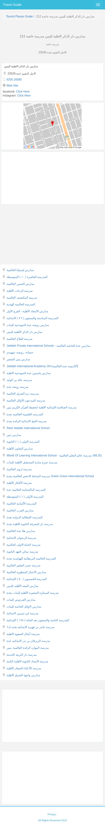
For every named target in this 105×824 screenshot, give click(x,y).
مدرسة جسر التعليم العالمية (23, 565)
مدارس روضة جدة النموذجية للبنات (28, 325)
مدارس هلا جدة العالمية (21, 530)
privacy (52, 814)
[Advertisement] (52, 178)
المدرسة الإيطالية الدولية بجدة (24, 517)
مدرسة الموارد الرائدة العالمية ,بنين (28, 647)
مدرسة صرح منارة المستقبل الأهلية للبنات (32, 462)
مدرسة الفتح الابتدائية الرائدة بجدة (27, 421)
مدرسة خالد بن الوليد (19, 380)
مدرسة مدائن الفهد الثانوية (22, 551)
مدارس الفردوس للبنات (21, 599)
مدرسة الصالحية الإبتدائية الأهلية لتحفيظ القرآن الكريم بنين (41, 407)
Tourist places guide (19, 16)
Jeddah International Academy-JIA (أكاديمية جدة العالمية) (42, 366)
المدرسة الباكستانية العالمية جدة (26, 489)
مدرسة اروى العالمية (19, 469)
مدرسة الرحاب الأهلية (20, 290)
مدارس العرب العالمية (20, 510)
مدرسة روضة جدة (18, 386)
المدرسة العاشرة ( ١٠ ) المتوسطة (27, 276)
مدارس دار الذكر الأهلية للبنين (24, 331)
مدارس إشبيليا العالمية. (21, 270)
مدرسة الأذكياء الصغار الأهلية (24, 668)
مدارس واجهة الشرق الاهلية (23, 675)
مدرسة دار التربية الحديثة (22, 654)
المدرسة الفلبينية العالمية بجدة (25, 414)
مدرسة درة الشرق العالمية (23, 393)
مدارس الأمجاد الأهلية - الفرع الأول (27, 311)
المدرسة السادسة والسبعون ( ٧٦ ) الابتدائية (32, 318)
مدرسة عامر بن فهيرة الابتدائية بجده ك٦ (30, 627)
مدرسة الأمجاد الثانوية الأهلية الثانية (27, 661)
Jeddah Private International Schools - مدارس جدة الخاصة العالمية (48, 345)
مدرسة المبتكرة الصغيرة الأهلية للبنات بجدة (32, 592)
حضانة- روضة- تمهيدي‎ (20, 352)
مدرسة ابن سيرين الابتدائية (22, 613)
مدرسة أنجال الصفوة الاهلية (23, 634)
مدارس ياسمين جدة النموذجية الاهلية (29, 373)
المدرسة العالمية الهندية (21, 304)
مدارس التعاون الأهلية (20, 448)
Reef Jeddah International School (28, 428)
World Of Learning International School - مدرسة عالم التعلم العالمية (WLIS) (54, 455)
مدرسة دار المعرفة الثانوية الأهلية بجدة (30, 524)
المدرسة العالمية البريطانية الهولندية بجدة (31, 558)
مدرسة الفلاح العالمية (20, 338)
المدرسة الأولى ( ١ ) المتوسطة (25, 496)
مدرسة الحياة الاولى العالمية (23, 544)
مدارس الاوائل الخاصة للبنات (24, 606)
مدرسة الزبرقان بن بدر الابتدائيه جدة (28, 640)
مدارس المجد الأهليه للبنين (22, 585)
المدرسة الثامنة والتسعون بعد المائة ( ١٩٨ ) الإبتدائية (38, 620)
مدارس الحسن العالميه (20, 283)
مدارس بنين (14, 434)
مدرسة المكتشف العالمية (22, 297)
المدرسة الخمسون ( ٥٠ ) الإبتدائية (27, 579)
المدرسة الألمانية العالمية (22, 503)
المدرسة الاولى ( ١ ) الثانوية (23, 441)
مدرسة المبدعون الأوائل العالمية (26, 400)
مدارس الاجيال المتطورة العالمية (26, 572)
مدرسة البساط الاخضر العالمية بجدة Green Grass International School (50, 476)
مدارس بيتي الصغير (18, 359)
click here (23, 91)
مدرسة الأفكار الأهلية (19, 482)
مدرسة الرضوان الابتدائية (21, 537)
